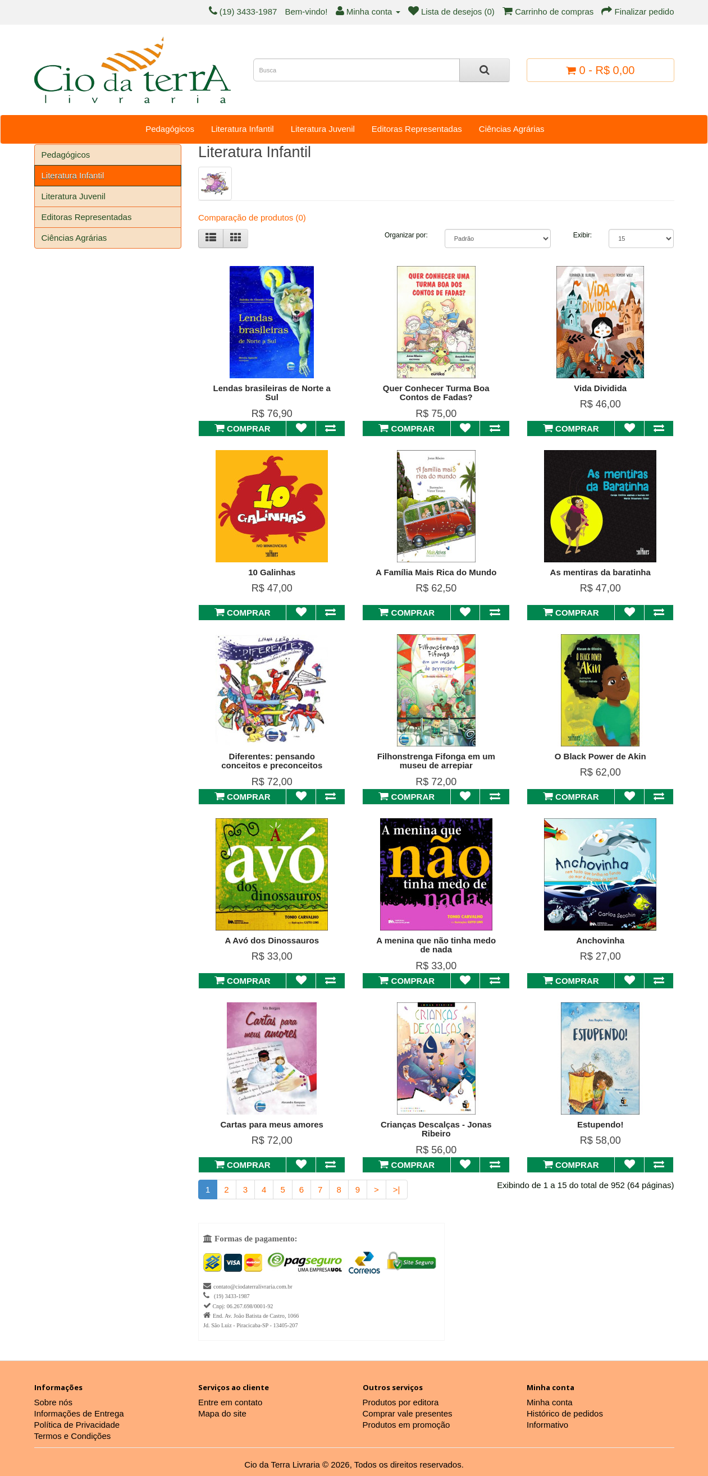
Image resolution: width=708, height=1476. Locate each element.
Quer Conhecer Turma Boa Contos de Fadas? (436, 392)
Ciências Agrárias (512, 129)
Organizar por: (406, 235)
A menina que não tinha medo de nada (436, 945)
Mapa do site (222, 1413)
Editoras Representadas (417, 129)
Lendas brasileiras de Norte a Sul (272, 392)
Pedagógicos (169, 129)
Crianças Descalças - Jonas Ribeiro (436, 1129)
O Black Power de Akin (600, 756)
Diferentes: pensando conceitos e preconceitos (271, 761)
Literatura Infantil (242, 129)
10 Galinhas (271, 572)
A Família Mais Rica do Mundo (436, 572)
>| (396, 1189)
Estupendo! (600, 1124)
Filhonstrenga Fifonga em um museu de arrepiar (436, 761)
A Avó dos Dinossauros (272, 940)
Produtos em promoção (406, 1424)
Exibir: (582, 235)
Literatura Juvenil (323, 129)
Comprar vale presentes (408, 1413)
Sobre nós (53, 1402)
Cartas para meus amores (272, 1124)
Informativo (547, 1424)
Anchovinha (600, 940)
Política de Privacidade (77, 1424)
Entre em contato (230, 1402)
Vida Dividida (600, 388)
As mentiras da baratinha (600, 572)
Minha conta (550, 1402)
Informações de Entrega (79, 1413)
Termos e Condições (72, 1436)
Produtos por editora (401, 1402)
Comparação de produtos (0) (252, 217)
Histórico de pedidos (565, 1413)
